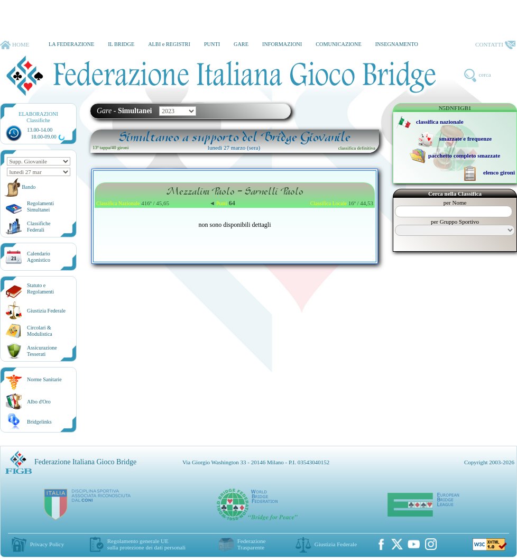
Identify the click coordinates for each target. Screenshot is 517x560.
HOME (14, 45)
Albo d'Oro (39, 402)
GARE (241, 44)
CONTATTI (495, 45)
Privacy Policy (47, 544)
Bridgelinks (39, 422)
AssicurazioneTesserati (42, 351)
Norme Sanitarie (44, 379)
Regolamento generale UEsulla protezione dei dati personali (146, 544)
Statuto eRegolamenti (40, 288)
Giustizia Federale (46, 311)
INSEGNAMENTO (396, 44)
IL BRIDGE (121, 44)
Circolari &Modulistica (39, 331)
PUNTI (212, 44)
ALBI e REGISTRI (169, 44)
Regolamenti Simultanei (40, 206)
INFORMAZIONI (282, 44)
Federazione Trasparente (251, 544)
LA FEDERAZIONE (71, 44)
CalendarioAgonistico (38, 257)
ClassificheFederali (38, 227)
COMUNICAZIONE (339, 44)
